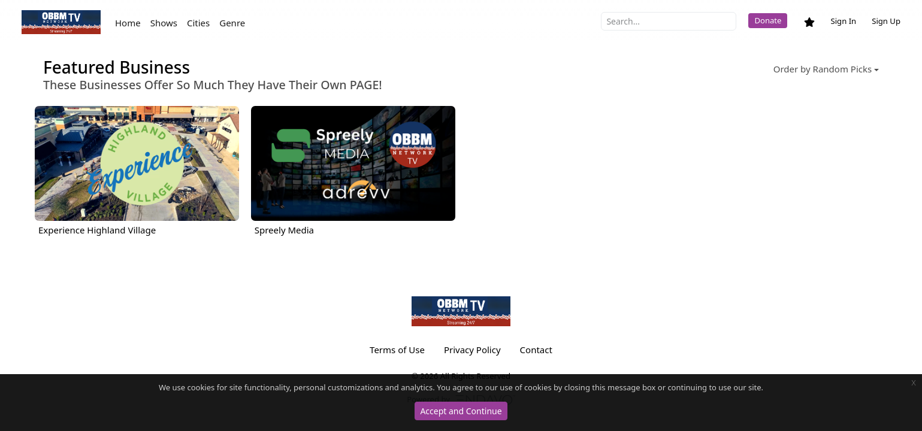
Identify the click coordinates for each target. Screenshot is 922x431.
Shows (163, 23)
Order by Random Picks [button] (822, 69)
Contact (536, 350)
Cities (198, 23)
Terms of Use (397, 350)
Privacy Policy (472, 350)
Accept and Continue (460, 411)
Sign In (843, 21)
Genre (232, 23)
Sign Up (886, 21)
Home (128, 23)
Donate (767, 20)
